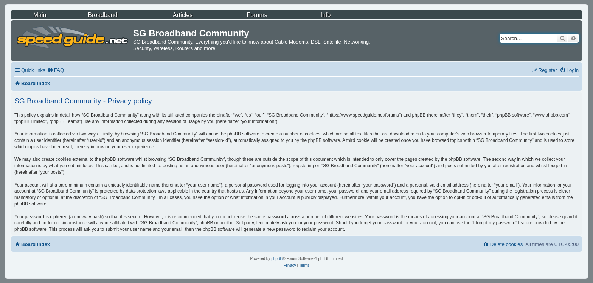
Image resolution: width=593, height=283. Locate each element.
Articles (182, 15)
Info (326, 15)
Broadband (102, 15)
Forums (257, 15)
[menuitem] (55, 70)
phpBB (277, 259)
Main (40, 15)
